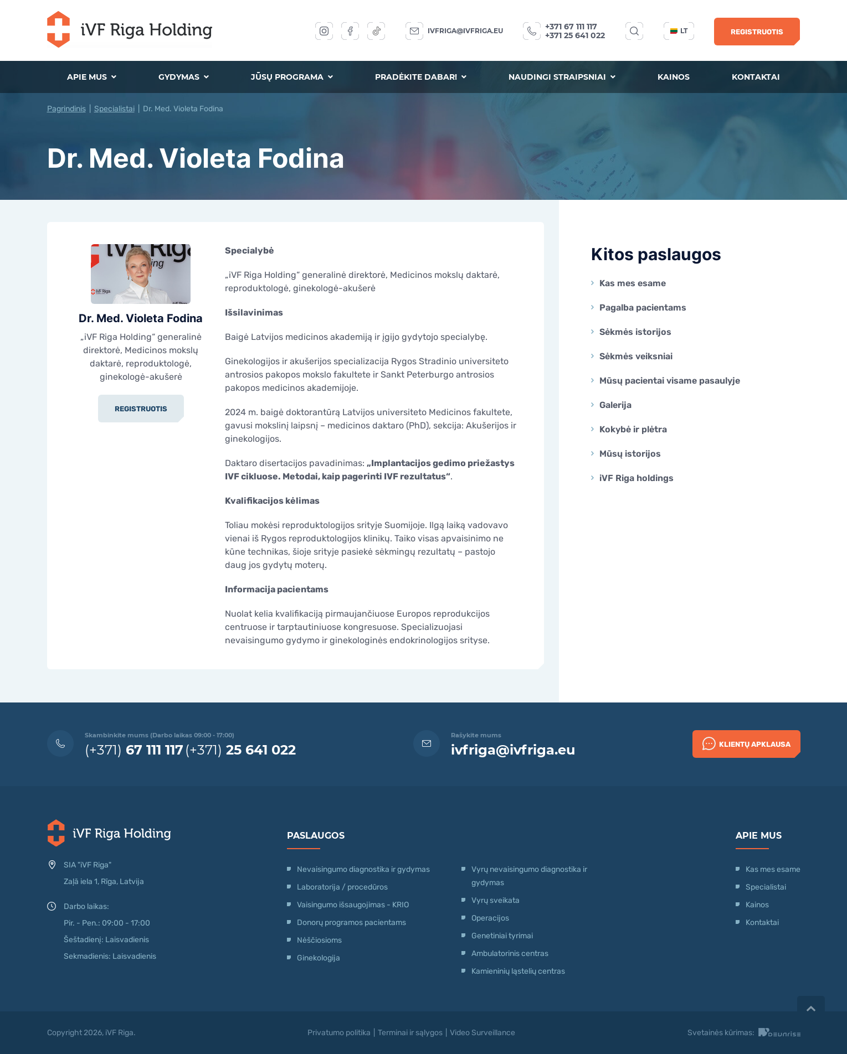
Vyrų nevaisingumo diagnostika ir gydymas (529, 876)
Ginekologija (318, 958)
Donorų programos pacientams (351, 922)
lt (678, 31)
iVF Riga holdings (636, 478)
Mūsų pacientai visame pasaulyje (669, 380)
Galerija (615, 405)
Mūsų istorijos (630, 453)
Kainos (674, 77)
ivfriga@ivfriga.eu (465, 31)
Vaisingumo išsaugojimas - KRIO (353, 905)
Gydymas (183, 77)
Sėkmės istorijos (635, 332)
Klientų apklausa (746, 743)
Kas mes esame (632, 283)
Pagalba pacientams (642, 307)
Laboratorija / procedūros (342, 887)
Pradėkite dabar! (420, 77)
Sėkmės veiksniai (636, 356)
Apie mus (91, 77)
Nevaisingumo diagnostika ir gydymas (363, 869)
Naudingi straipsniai (562, 77)
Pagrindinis (66, 108)
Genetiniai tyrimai (502, 936)
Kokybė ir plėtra (633, 429)
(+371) (134, 750)
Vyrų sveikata (495, 900)
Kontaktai (756, 77)
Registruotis (757, 32)
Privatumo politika (339, 1032)
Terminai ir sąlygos (410, 1032)
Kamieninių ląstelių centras (518, 971)
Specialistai (114, 108)
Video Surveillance (482, 1032)
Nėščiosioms (319, 940)
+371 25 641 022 (575, 35)
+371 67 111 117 (571, 26)
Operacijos (490, 918)
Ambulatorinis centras (509, 953)
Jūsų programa (292, 77)
